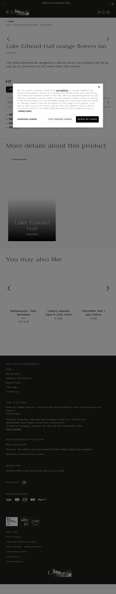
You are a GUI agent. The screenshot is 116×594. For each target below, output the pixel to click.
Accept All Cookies (87, 119)
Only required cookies (60, 119)
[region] (58, 105)
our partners (62, 90)
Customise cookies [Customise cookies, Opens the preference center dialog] (27, 119)
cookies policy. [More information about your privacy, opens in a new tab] (25, 111)
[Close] (99, 87)
